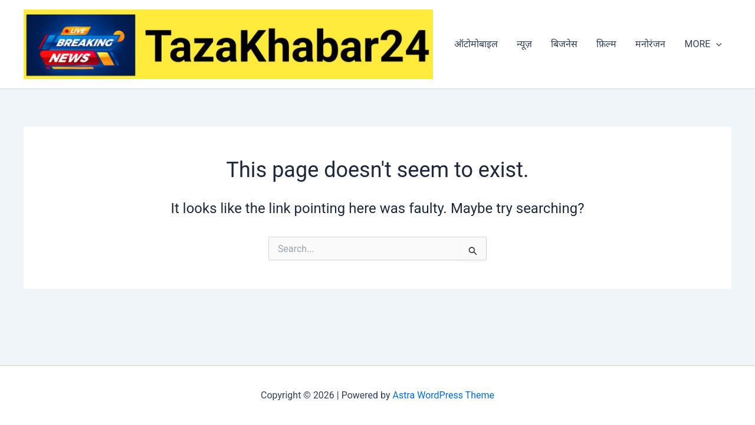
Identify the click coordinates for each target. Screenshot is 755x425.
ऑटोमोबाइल (476, 44)
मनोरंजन (650, 44)
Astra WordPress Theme (443, 395)
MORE (703, 44)
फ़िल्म (606, 44)
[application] (716, 44)
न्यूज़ (524, 44)
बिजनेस (564, 44)
